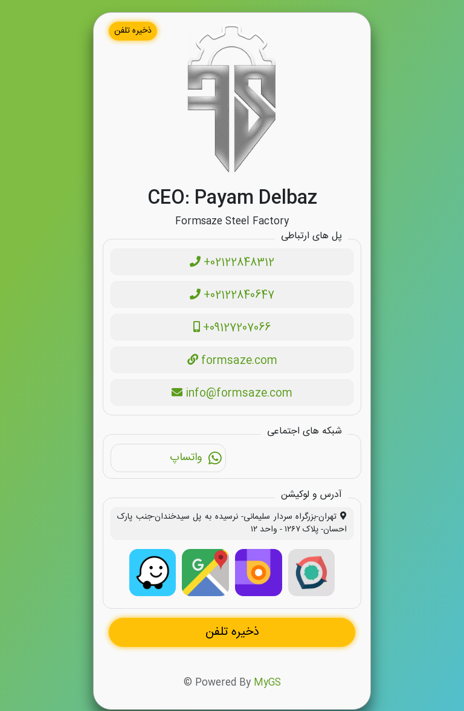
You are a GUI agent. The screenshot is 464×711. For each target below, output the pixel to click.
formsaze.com (232, 361)
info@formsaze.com (232, 394)
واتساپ (196, 459)
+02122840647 (232, 296)
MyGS (267, 684)
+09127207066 (232, 328)
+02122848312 (232, 263)
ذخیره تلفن (133, 31)
